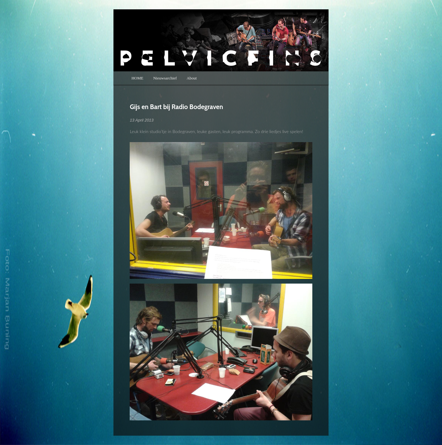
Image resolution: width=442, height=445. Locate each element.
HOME (137, 78)
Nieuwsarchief (165, 78)
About (192, 78)
